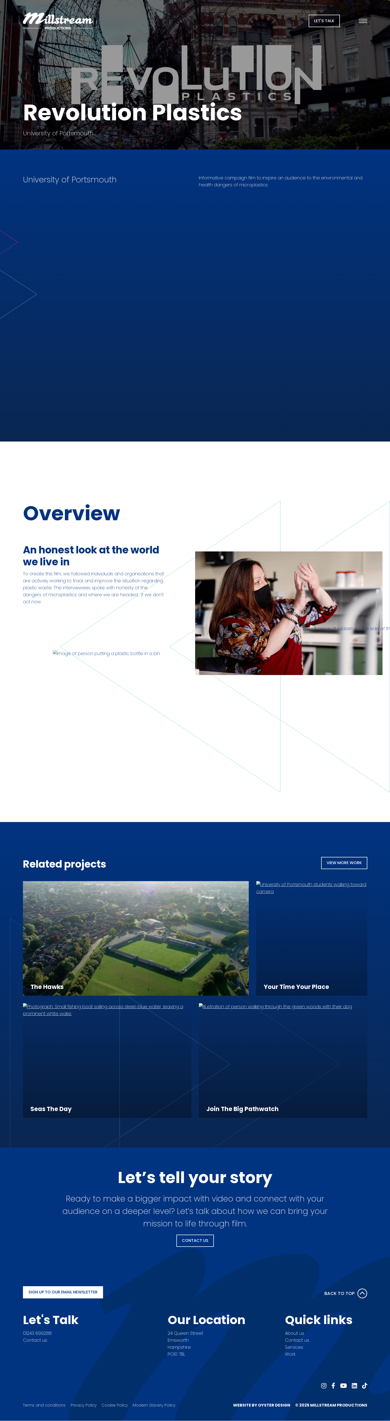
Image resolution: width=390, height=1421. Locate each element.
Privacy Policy (84, 1405)
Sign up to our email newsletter (63, 1292)
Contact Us (195, 1240)
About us (294, 1333)
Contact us (35, 1340)
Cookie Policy (115, 1405)
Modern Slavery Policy (154, 1405)
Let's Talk (324, 21)
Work (290, 1354)
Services (294, 1347)
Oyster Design (274, 1405)
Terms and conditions (44, 1405)
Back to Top (345, 1293)
